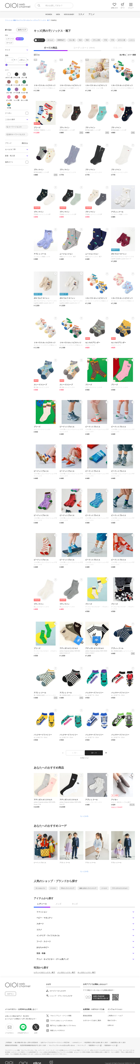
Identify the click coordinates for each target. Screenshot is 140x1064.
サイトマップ (82, 1045)
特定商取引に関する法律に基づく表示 (96, 1042)
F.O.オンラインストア (67, 888)
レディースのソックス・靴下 (44, 972)
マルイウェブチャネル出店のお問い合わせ (62, 1045)
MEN (58, 14)
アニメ (91, 14)
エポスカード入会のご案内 (92, 1020)
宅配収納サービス (109, 1045)
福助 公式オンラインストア (87, 888)
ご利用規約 (8, 1042)
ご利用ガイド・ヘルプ (115, 1016)
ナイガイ (53, 888)
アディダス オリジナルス (119, 888)
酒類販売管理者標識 (11, 1045)
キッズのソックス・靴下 (87, 972)
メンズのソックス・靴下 (66, 972)
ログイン (10, 994)
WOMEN (48, 14)
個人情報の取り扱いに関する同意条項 (26, 1042)
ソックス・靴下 (45, 20)
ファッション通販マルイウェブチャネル (17, 20)
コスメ (81, 14)
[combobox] (54, 5)
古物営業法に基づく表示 (118, 1042)
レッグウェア (35, 20)
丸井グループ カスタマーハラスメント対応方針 (55, 1042)
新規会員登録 (87, 1016)
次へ (93, 753)
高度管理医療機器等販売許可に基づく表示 (33, 1045)
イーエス (104, 888)
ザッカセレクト (40, 888)
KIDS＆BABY (69, 14)
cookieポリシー (77, 1042)
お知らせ (111, 1025)
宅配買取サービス (93, 1045)
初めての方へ (112, 1020)
